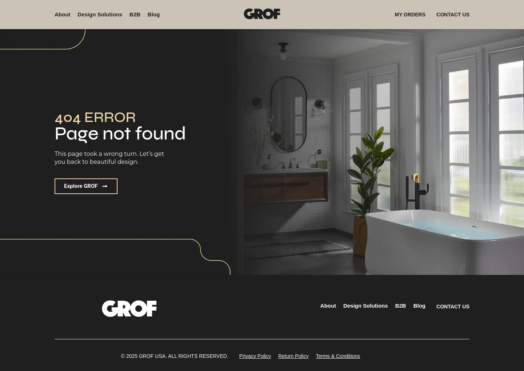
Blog (154, 14)
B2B (135, 14)
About (62, 14)
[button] (86, 186)
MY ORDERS (410, 14)
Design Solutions (100, 14)
